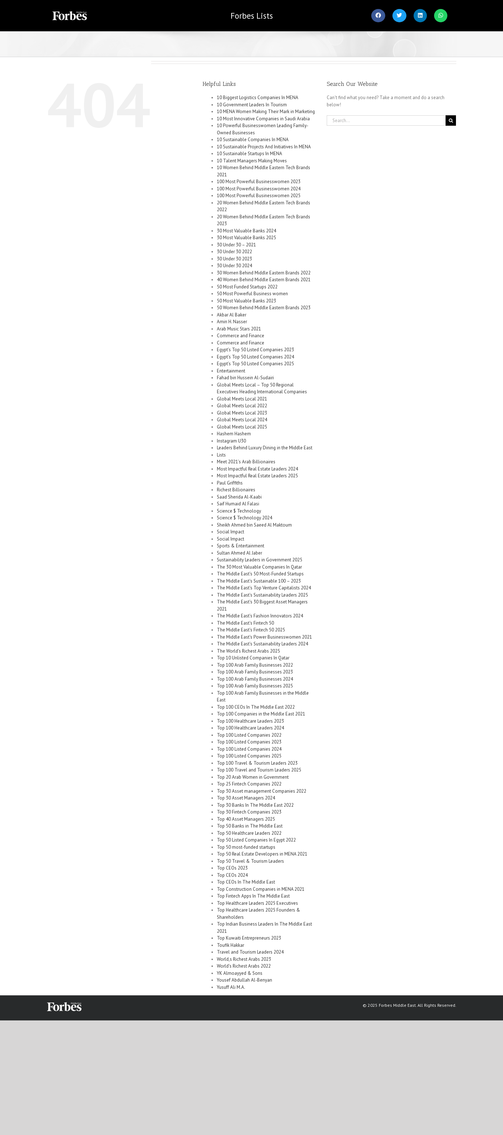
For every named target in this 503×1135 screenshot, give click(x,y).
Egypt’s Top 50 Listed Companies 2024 (255, 357)
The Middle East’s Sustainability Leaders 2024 (262, 644)
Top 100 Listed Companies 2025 (249, 756)
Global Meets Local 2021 (242, 399)
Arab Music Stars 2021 (239, 329)
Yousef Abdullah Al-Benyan (244, 980)
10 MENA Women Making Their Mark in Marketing (266, 111)
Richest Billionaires (236, 490)
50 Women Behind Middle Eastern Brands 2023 (264, 308)
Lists (251, 15)
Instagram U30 (231, 441)
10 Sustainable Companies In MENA (253, 139)
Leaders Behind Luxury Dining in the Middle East (264, 448)
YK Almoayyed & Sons (239, 973)
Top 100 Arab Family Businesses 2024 (255, 679)
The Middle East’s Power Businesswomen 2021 (264, 637)
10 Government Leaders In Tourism (252, 105)
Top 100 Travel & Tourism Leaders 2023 (257, 763)
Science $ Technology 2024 (244, 518)
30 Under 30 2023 (234, 259)
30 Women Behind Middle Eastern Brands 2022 (264, 273)
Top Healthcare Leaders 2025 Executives (257, 903)
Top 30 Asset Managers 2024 (246, 798)
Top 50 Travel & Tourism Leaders (250, 861)
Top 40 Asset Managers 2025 (246, 819)
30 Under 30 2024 (234, 266)
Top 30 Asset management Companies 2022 (261, 791)
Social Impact (230, 532)
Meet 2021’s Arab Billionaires (246, 462)
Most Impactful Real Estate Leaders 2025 (257, 476)
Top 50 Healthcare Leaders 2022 (249, 833)
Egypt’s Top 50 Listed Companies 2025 (255, 364)
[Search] (451, 120)
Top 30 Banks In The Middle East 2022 (255, 805)
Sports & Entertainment (240, 546)
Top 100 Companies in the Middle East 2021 (261, 714)
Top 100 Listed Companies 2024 (249, 749)
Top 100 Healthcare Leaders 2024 (250, 728)
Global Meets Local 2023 (242, 413)
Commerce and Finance (240, 336)
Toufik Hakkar (230, 945)
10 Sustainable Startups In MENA (249, 153)
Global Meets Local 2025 (242, 427)
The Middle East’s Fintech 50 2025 (251, 630)
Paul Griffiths (230, 483)
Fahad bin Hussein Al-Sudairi (245, 378)
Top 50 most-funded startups (246, 847)
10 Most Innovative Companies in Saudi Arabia (263, 119)
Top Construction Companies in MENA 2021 (260, 889)
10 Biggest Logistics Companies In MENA (257, 97)
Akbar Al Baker (231, 315)
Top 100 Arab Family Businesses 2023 (255, 672)
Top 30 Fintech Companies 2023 (249, 812)
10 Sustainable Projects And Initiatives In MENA (264, 147)
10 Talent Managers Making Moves (252, 161)
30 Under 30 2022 (234, 252)
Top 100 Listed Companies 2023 (249, 742)
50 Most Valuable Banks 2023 (246, 301)
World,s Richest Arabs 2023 (244, 959)
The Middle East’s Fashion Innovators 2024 (260, 616)
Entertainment (231, 371)
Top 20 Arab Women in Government (253, 777)
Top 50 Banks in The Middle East (250, 826)
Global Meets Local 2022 (242, 406)
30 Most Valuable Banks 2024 (246, 231)
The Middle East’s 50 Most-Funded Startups (260, 574)
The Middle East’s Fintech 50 (245, 623)
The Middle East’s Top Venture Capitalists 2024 (264, 588)
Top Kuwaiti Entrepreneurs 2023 (249, 938)
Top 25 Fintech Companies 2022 (249, 784)
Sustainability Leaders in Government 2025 (259, 560)
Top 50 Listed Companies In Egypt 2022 (256, 840)
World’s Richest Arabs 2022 (244, 966)
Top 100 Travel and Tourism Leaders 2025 (259, 770)
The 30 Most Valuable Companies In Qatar (259, 567)
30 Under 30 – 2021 (236, 245)
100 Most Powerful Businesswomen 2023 (259, 182)
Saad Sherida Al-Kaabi (239, 497)
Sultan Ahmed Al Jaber (239, 553)
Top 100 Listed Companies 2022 (249, 735)
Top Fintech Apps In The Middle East (253, 896)
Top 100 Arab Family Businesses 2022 (255, 665)
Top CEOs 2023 (232, 868)
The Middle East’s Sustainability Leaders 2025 (262, 595)
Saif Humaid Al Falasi (238, 504)
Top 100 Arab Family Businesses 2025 (255, 686)
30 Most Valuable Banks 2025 (246, 238)
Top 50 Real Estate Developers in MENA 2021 (262, 854)
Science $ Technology (239, 511)
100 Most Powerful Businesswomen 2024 (259, 189)
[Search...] (386, 120)
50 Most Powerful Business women (252, 294)
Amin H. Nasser (232, 322)
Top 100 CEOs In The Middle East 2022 (256, 707)
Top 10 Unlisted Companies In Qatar (253, 658)
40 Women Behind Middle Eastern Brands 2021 (264, 280)
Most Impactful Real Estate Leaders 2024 (257, 469)
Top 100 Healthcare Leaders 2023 (250, 721)
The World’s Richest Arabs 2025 (248, 651)
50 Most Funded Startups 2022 (247, 287)
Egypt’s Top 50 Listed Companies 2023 (255, 350)
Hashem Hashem (234, 434)
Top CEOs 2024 (232, 875)
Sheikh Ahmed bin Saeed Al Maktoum (254, 525)
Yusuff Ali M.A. (231, 987)
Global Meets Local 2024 (242, 420)
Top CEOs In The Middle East (246, 882)
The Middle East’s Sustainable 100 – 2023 (259, 581)
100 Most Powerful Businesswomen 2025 (259, 196)
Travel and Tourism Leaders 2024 (250, 952)
